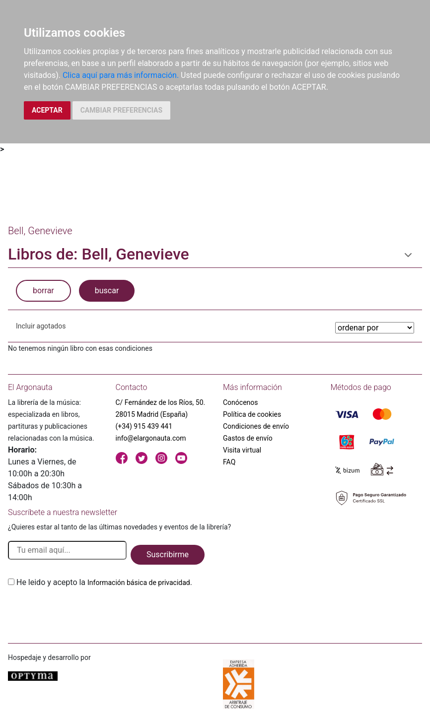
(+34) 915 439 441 (144, 426)
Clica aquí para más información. (121, 75)
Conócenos (240, 402)
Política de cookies (252, 414)
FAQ (229, 462)
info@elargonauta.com (151, 438)
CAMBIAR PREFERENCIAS (121, 110)
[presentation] (83, 611)
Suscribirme (167, 554)
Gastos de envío (248, 438)
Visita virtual (242, 450)
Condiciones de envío (256, 426)
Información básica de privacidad (138, 583)
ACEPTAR (47, 110)
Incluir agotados (41, 326)
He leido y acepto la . (104, 582)
